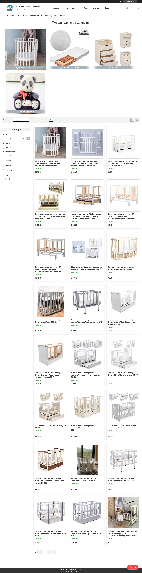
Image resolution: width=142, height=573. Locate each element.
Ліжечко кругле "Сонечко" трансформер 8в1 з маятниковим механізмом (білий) (86, 268)
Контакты (97, 8)
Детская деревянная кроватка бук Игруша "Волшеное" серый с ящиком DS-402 (86, 534)
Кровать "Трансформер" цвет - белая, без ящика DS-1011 (123, 427)
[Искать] (127, 8)
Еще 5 (7, 179)
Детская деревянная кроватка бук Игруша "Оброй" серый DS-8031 (48, 321)
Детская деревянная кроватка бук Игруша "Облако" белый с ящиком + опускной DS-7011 (121, 322)
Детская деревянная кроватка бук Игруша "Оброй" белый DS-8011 (84, 480)
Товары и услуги (70, 8)
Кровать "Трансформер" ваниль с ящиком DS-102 (51, 427)
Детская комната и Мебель (33, 16)
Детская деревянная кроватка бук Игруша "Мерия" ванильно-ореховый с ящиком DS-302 (49, 481)
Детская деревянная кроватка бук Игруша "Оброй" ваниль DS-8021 (121, 268)
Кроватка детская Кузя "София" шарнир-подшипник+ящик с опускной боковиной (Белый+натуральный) (50, 216)
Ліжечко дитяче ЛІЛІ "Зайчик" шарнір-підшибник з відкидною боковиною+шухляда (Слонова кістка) (122, 534)
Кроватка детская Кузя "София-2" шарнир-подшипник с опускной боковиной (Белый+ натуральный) (121, 216)
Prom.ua (80, 569)
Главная (56, 8)
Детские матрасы (69, 67)
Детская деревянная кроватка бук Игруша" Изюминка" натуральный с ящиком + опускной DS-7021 (48, 375)
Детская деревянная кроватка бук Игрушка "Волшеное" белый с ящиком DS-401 (85, 375)
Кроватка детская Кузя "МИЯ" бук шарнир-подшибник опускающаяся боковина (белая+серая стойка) (84, 163)
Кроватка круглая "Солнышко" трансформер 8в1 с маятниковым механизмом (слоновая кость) (48, 163)
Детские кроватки (25, 67)
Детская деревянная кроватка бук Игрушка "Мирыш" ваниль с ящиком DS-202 (86, 428)
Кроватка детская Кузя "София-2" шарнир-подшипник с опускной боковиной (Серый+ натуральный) (48, 269)
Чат (133, 567)
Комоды (113, 67)
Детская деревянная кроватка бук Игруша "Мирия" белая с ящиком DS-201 (123, 374)
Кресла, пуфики (25, 111)
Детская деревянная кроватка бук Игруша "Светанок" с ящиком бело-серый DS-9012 (51, 534)
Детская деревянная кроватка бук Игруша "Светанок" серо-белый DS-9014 (86, 321)
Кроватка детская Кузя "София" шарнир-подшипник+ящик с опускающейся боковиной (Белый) (123, 163)
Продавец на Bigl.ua (71, 571)
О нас (86, 8)
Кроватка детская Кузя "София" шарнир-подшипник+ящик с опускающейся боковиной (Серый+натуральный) (86, 216)
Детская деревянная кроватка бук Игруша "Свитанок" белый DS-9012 (121, 480)
